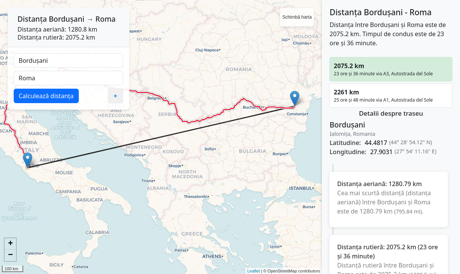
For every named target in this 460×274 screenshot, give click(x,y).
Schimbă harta (297, 17)
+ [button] (10, 244)
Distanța (32, 19)
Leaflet (253, 271)
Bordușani (66, 19)
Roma (106, 19)
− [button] (10, 255)
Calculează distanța (46, 96)
